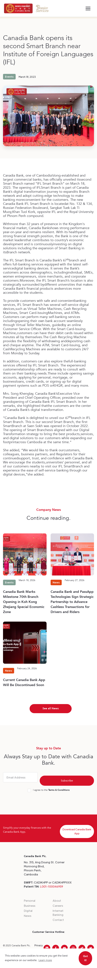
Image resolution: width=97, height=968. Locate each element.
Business (29, 905)
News (27, 916)
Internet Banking (58, 912)
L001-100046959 (51, 886)
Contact (58, 920)
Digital (28, 910)
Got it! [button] (85, 958)
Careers (58, 905)
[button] (88, 8)
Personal (29, 900)
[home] (18, 8)
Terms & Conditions (59, 790)
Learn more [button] (45, 960)
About (57, 900)
